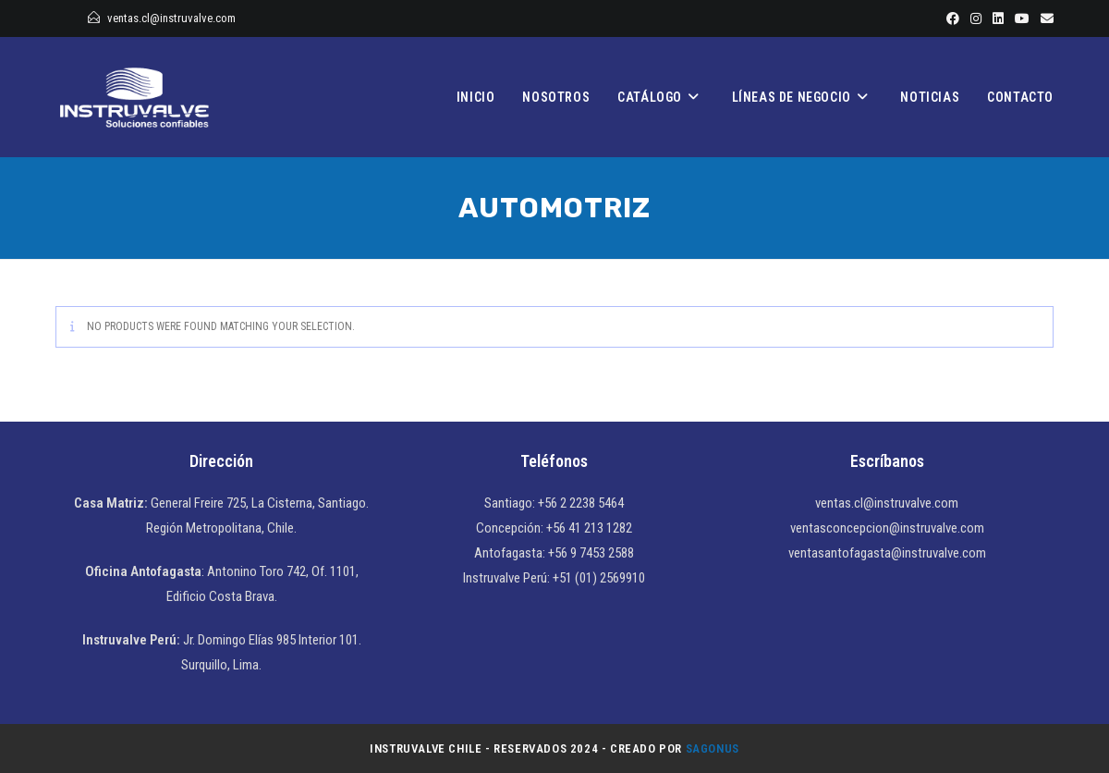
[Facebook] (953, 18)
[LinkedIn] (998, 18)
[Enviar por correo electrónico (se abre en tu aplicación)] (1044, 18)
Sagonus (712, 748)
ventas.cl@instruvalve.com (171, 18)
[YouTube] (1022, 18)
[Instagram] (976, 18)
